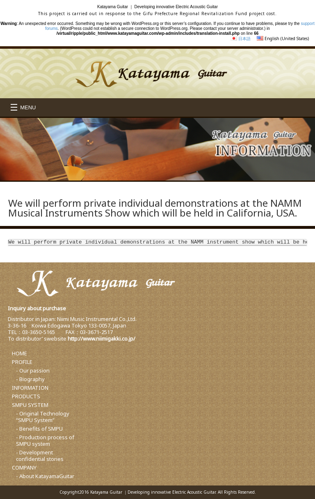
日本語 (244, 38)
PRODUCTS (26, 396)
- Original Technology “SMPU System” (42, 416)
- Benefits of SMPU (39, 428)
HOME (19, 353)
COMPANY (24, 467)
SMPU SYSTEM (30, 405)
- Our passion (33, 370)
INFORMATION (30, 387)
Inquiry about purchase (37, 308)
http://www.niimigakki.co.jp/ (101, 338)
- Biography (30, 379)
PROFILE (22, 362)
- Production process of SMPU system (45, 440)
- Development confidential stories (40, 455)
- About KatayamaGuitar (45, 476)
